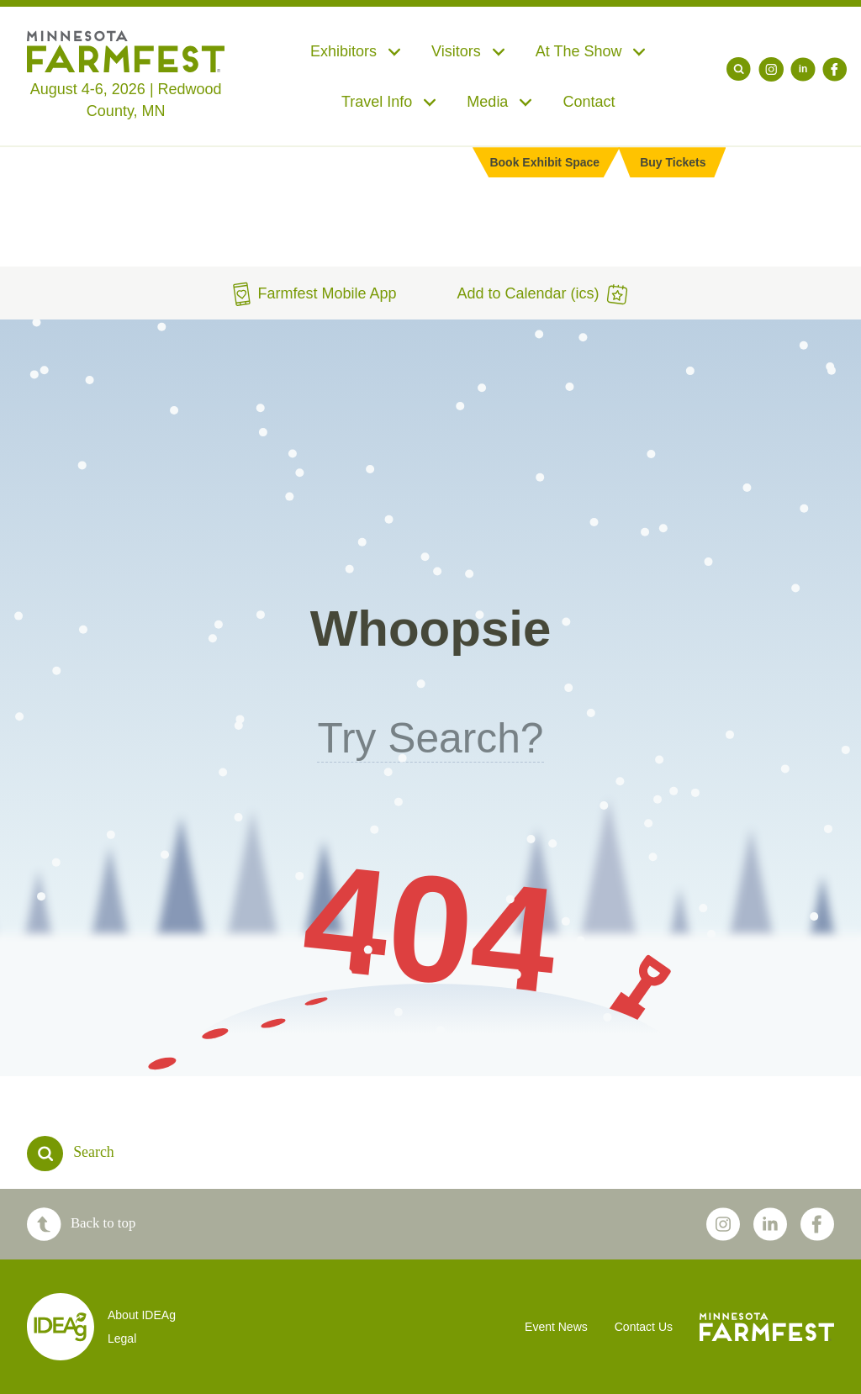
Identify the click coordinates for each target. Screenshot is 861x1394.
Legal (122, 1338)
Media (499, 101)
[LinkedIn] (803, 69)
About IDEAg (142, 1315)
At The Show (591, 51)
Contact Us (644, 1326)
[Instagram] (771, 69)
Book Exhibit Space (544, 162)
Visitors (468, 51)
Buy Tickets (672, 162)
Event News (556, 1326)
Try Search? (430, 738)
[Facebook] (835, 69)
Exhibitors (355, 51)
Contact (589, 101)
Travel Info (388, 101)
